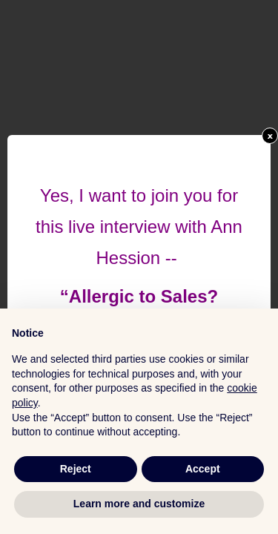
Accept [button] (202, 469)
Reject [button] (75, 469)
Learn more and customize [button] (139, 504)
